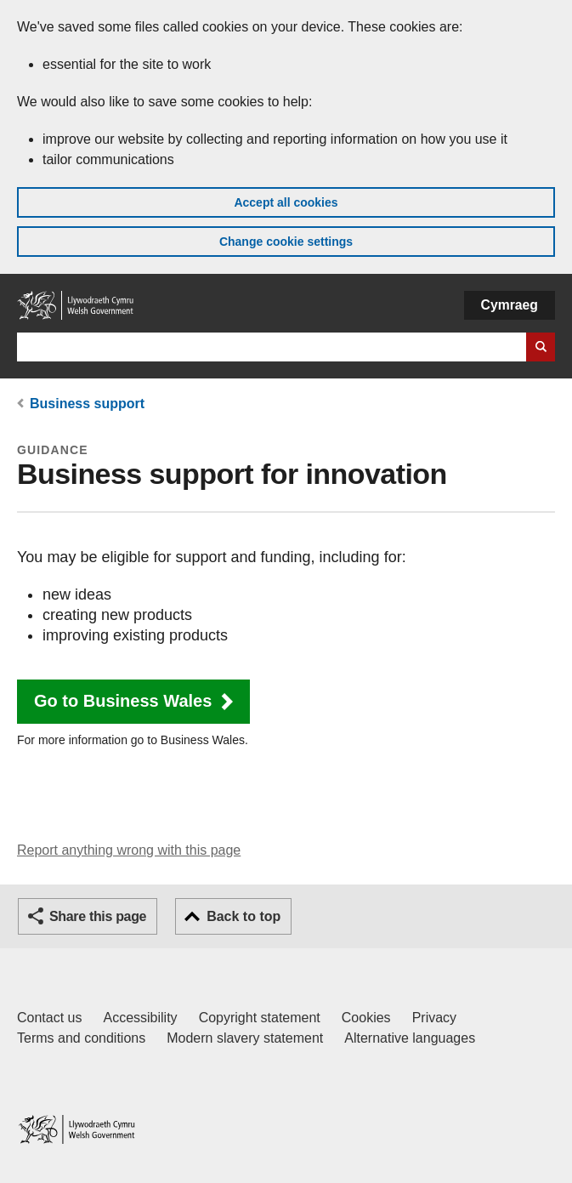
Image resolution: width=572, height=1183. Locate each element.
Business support (87, 403)
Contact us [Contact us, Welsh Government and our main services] (49, 1017)
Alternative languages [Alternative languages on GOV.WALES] (409, 1038)
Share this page (97, 916)
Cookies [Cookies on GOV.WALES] (366, 1017)
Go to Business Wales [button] (123, 700)
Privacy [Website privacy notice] (434, 1017)
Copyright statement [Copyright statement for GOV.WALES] (259, 1017)
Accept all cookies (285, 202)
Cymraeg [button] (509, 305)
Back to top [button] (243, 916)
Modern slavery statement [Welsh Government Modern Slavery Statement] (245, 1038)
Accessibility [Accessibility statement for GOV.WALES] (140, 1017)
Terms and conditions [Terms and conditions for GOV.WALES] (81, 1038)
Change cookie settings (286, 241)
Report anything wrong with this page (129, 850)
